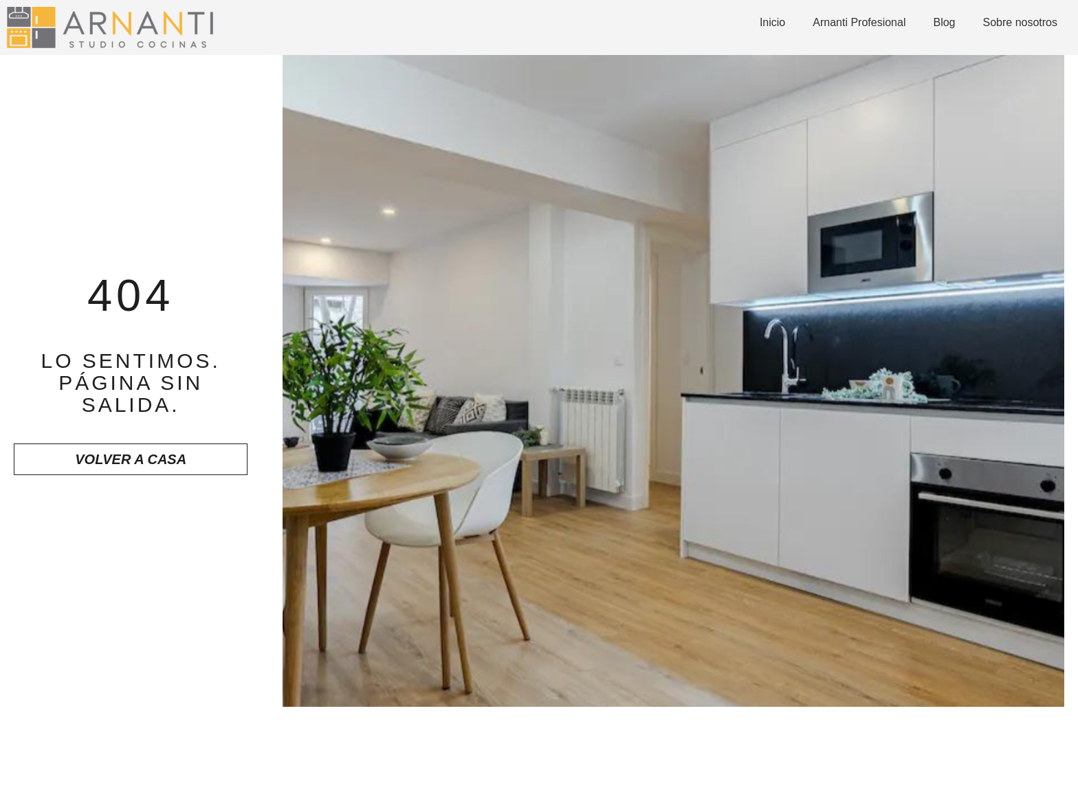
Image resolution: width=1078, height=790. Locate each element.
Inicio (772, 22)
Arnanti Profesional (859, 22)
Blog (944, 22)
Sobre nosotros (1019, 22)
